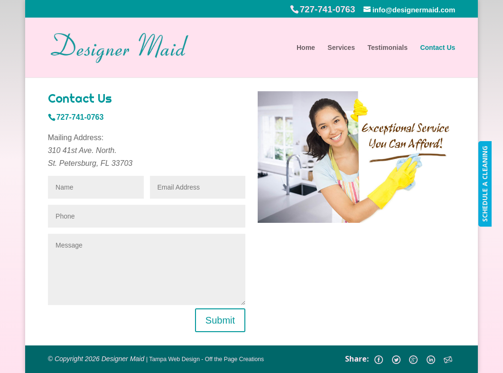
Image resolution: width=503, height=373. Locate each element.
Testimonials (387, 47)
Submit (220, 320)
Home (306, 47)
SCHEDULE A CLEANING (484, 184)
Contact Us (437, 47)
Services (341, 47)
